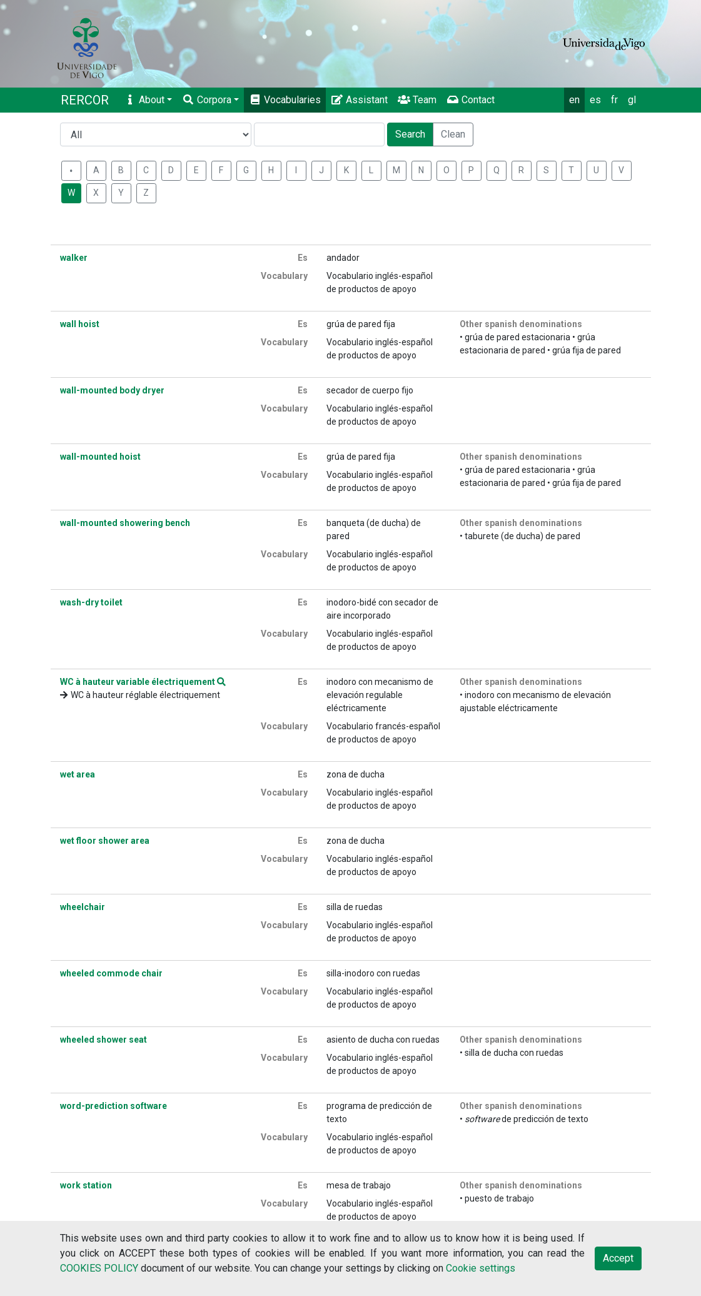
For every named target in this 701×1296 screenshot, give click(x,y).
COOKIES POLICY (99, 1268)
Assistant (359, 100)
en (574, 100)
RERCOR (85, 100)
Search (410, 134)
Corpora (206, 100)
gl (632, 100)
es (595, 100)
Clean (453, 134)
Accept (618, 1258)
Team (417, 100)
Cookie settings (480, 1268)
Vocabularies (285, 100)
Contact (470, 100)
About (144, 100)
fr (614, 100)
